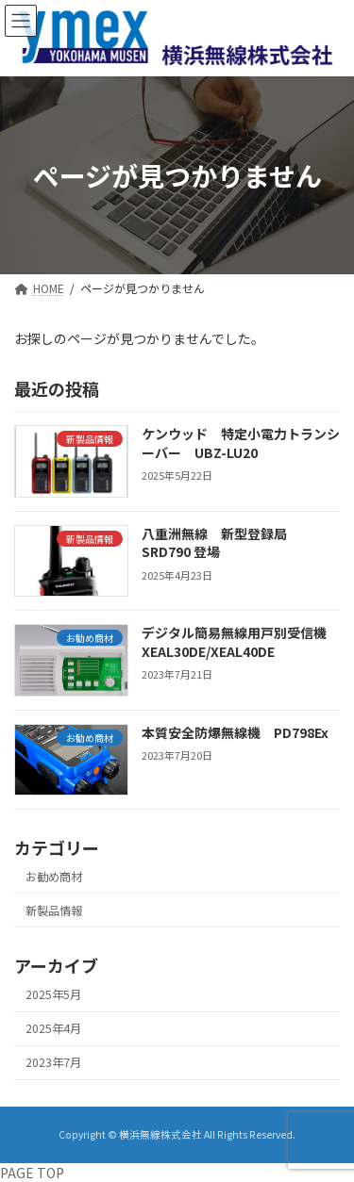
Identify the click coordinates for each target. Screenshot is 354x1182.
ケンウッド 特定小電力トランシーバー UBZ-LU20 (241, 443)
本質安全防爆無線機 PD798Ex (242, 732)
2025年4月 (53, 1028)
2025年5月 (53, 994)
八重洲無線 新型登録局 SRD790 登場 (221, 543)
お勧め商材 (53, 876)
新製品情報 (53, 910)
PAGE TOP (32, 1172)
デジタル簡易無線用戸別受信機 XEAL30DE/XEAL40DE (241, 642)
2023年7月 (53, 1062)
